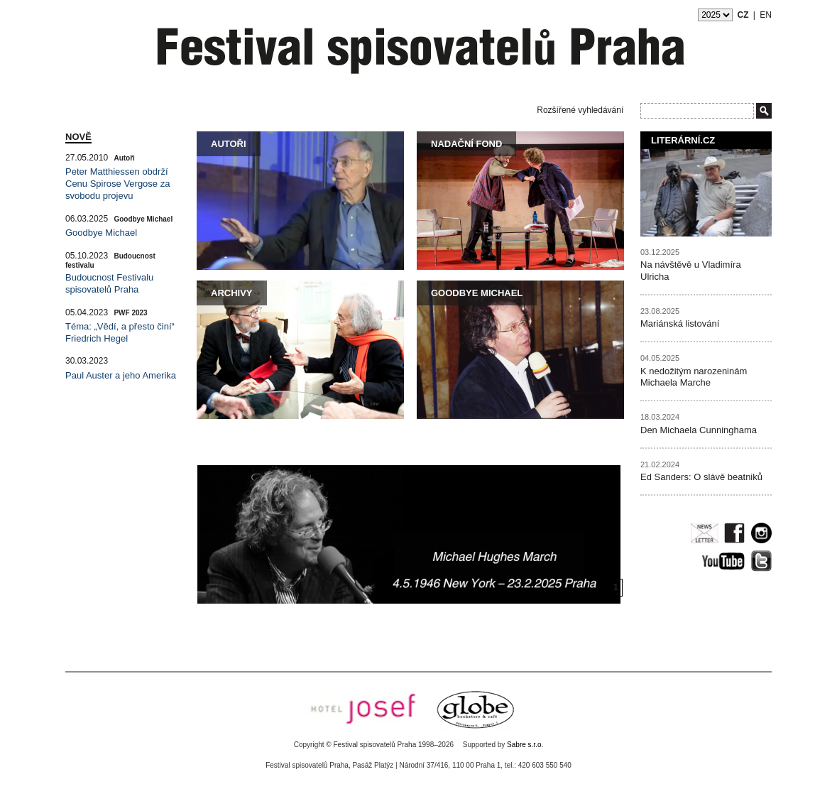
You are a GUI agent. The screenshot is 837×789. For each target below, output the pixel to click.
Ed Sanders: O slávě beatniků (701, 477)
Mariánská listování (679, 323)
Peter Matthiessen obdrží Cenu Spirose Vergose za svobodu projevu (117, 183)
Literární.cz (683, 140)
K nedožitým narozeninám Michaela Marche (693, 377)
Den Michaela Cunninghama (698, 430)
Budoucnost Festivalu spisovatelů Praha (109, 283)
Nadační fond (466, 143)
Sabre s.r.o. (525, 745)
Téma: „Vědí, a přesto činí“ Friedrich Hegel (120, 332)
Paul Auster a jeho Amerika (120, 375)
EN (766, 15)
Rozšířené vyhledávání (580, 110)
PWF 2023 (130, 313)
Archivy (232, 293)
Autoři (228, 143)
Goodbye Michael (477, 293)
